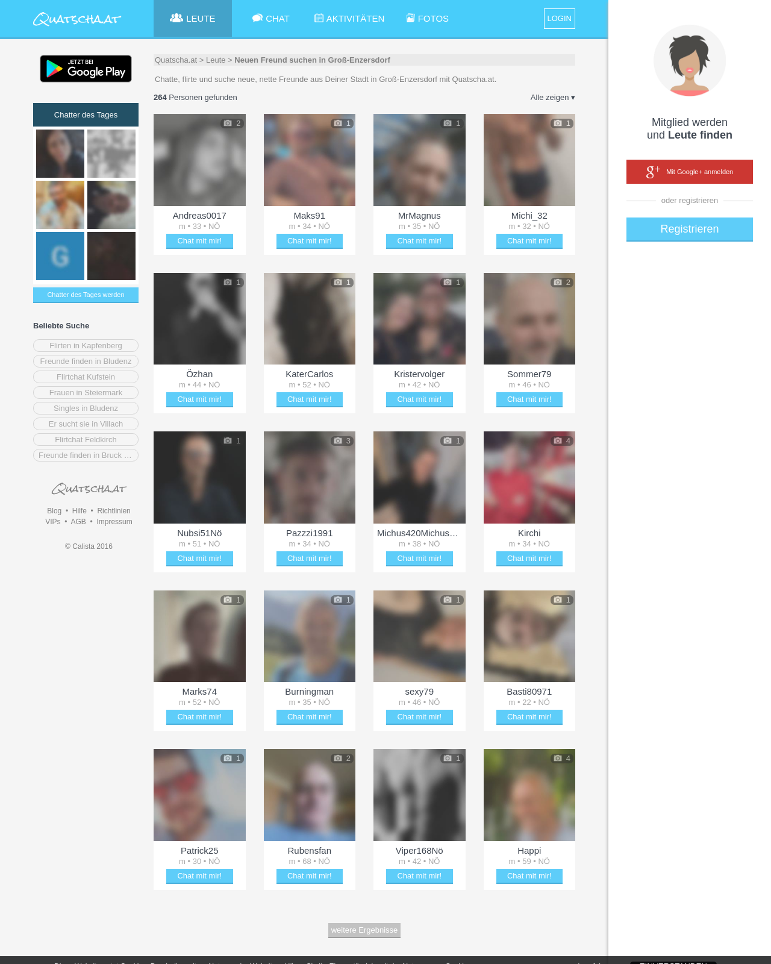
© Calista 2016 (89, 546)
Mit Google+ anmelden (689, 172)
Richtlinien (113, 511)
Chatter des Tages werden (85, 294)
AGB (78, 522)
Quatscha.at (176, 59)
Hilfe (79, 511)
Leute (216, 59)
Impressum (114, 522)
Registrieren (689, 229)
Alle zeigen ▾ (553, 97)
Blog (54, 511)
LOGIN (560, 18)
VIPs (52, 522)
